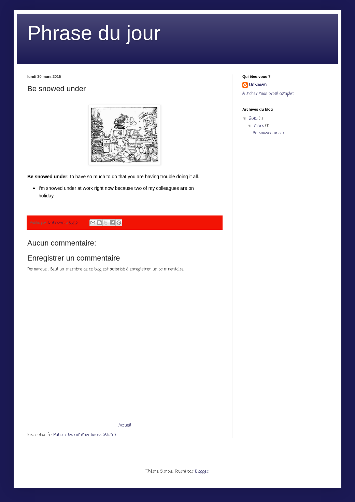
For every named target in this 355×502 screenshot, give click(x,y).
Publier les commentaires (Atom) (84, 435)
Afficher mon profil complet (268, 94)
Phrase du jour (93, 33)
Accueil (124, 425)
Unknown (258, 85)
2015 (254, 119)
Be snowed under (269, 133)
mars (259, 126)
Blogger (202, 472)
